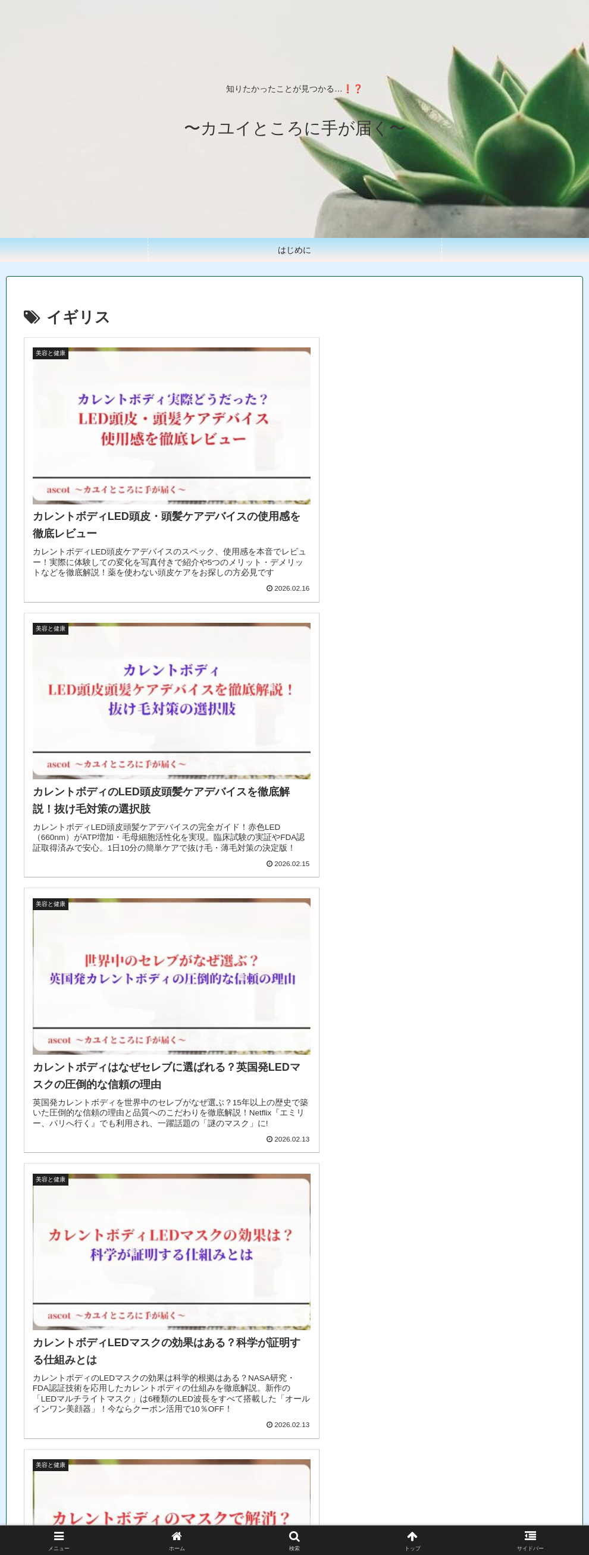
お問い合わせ (378, 1517)
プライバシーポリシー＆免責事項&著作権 (263, 1517)
